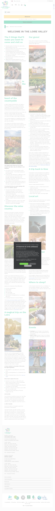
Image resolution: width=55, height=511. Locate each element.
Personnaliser (32, 263)
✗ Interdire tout (28, 265)
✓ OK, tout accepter (24, 263)
